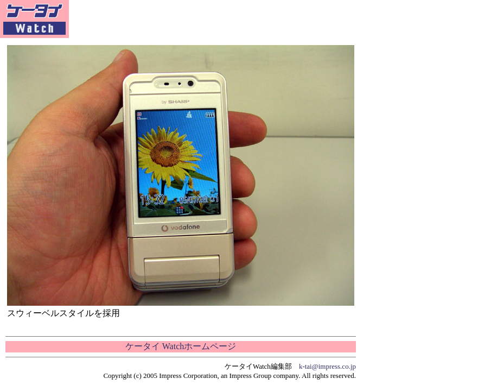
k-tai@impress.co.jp (327, 366)
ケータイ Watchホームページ (180, 346)
